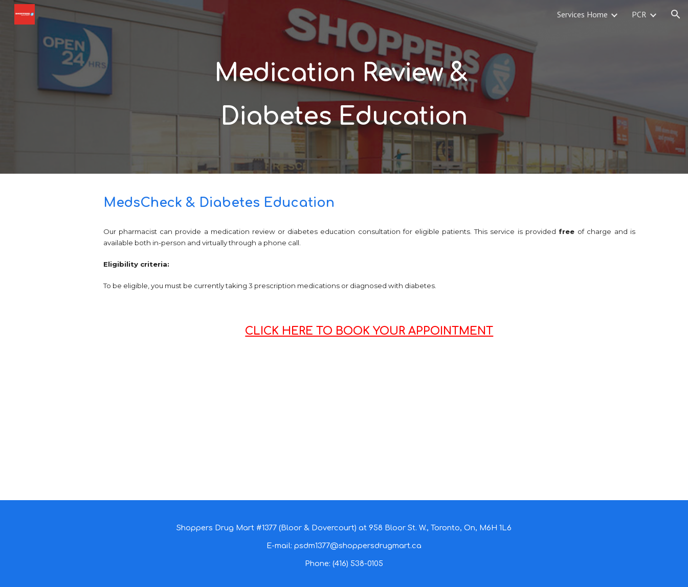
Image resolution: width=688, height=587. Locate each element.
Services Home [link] (582, 14)
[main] (344, 87)
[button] (675, 14)
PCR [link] (639, 14)
